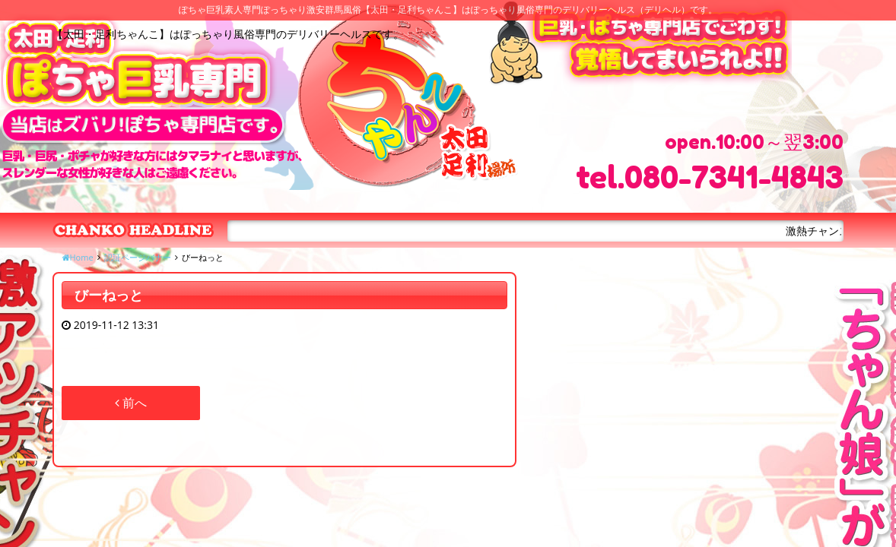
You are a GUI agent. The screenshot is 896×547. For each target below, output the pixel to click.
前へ (131, 402)
